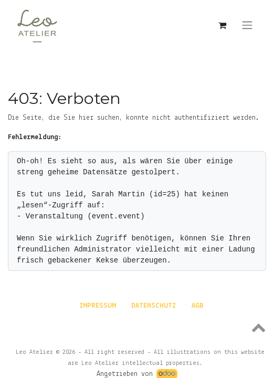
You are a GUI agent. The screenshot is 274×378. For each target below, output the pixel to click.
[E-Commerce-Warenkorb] (222, 25)
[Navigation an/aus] (247, 25)
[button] (137, 327)
